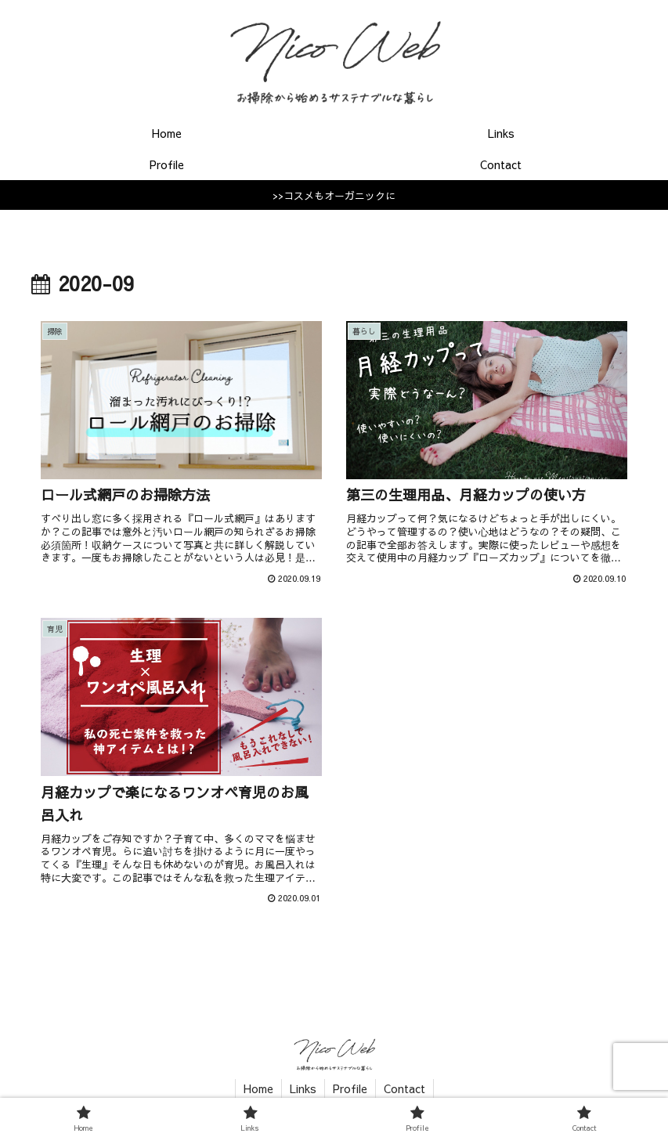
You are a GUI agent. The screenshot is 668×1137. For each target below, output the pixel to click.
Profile (350, 1088)
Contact (404, 1088)
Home (258, 1088)
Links (303, 1088)
